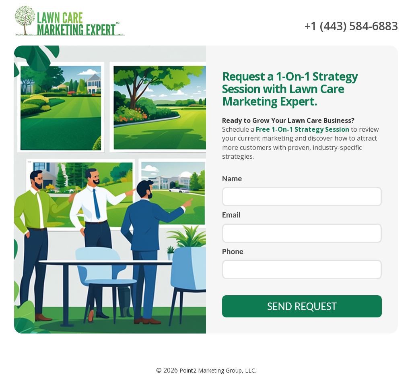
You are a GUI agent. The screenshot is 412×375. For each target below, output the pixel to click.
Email (231, 215)
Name (232, 178)
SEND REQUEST (302, 306)
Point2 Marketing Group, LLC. (217, 370)
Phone (232, 251)
